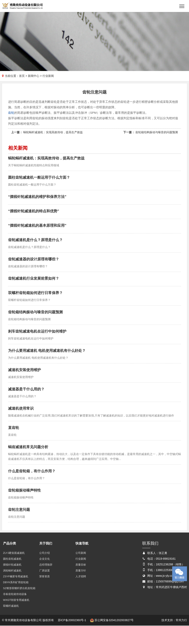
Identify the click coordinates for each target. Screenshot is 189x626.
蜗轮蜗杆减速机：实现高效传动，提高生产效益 (53, 132)
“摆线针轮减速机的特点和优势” (33, 211)
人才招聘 (80, 576)
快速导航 (81, 543)
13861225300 (164, 570)
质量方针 (80, 570)
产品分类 (9, 543)
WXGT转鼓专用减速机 (16, 600)
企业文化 (44, 559)
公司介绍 (44, 553)
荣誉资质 (44, 576)
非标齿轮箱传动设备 (15, 594)
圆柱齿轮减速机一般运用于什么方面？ (39, 178)
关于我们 (45, 543)
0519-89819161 (166, 559)
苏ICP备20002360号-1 (72, 620)
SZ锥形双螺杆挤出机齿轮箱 (19, 588)
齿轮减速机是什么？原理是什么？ (35, 240)
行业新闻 (80, 559)
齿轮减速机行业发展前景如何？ (33, 279)
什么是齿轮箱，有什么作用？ (31, 471)
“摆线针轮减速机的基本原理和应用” (37, 226)
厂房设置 (44, 570)
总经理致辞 (45, 564)
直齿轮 (13, 428)
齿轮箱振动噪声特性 (24, 491)
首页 (22, 76)
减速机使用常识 (21, 409)
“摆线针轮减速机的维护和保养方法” (37, 197)
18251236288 (164, 564)
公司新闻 (80, 553)
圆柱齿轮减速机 (12, 559)
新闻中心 (33, 76)
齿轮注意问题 (19, 510)
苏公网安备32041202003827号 (112, 620)
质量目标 (80, 564)
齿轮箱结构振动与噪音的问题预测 (156, 132)
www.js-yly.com (165, 576)
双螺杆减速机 (11, 606)
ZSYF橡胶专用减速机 (15, 576)
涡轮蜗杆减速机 (12, 570)
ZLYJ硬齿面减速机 (14, 553)
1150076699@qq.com (170, 581)
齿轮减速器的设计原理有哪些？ (33, 259)
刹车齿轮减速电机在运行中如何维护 (37, 332)
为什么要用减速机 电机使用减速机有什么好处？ (47, 351)
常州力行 (181, 620)
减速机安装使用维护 (24, 370)
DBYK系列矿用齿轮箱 (16, 582)
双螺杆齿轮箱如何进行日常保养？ (35, 293)
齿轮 (11, 113)
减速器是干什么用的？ (26, 389)
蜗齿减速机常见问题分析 (28, 447)
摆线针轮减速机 (12, 564)
